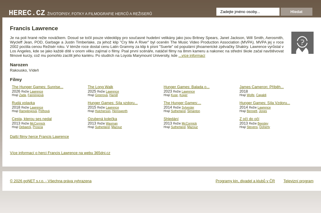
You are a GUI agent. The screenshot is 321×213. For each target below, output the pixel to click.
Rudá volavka (23, 103)
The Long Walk (100, 87)
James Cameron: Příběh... (261, 87)
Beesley (263, 123)
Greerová (101, 95)
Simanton (193, 111)
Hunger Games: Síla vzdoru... (113, 103)
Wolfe (250, 95)
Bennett (252, 111)
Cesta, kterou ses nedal (32, 119)
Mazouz (116, 127)
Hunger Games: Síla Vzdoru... (264, 103)
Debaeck (25, 127)
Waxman (112, 123)
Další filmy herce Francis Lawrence (39, 136)
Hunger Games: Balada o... (187, 87)
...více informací (191, 55)
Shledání (171, 119)
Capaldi (261, 95)
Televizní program (299, 181)
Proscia (38, 127)
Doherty (264, 127)
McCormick (37, 123)
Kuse (174, 95)
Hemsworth (119, 111)
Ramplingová (28, 111)
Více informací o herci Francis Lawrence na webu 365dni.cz (60, 153)
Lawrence (36, 91)
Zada (22, 95)
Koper (183, 95)
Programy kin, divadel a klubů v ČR (245, 181)
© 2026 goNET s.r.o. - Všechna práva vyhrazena (51, 181)
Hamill (113, 95)
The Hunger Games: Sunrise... (37, 87)
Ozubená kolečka (102, 119)
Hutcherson (102, 111)
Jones (263, 111)
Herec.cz (27, 13)
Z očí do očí (249, 119)
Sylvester (188, 107)
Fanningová (36, 95)
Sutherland (178, 111)
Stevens (252, 127)
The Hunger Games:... (182, 103)
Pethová (44, 111)
